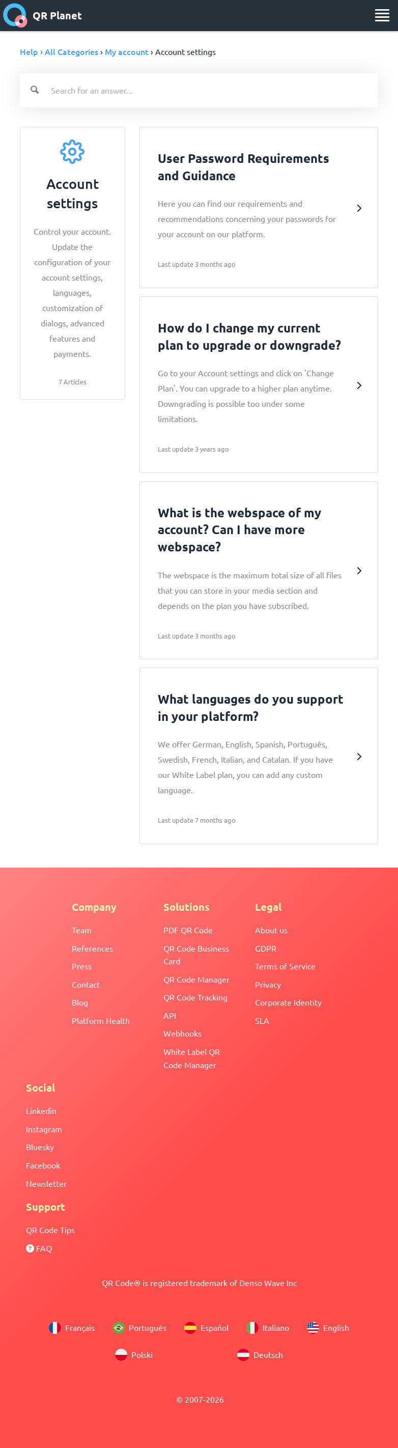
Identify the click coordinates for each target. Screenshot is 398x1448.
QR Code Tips (50, 1229)
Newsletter (46, 1183)
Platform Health (101, 1020)
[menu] (382, 15)
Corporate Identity (288, 1002)
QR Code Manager (196, 979)
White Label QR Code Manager (191, 1058)
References (92, 948)
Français (72, 1328)
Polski (134, 1355)
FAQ (39, 1248)
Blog (80, 1002)
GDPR (265, 948)
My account (127, 51)
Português (139, 1328)
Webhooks (182, 1033)
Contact (86, 984)
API (169, 1015)
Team (82, 930)
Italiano (267, 1328)
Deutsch (260, 1355)
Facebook (43, 1165)
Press (82, 966)
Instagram (44, 1129)
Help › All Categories (59, 51)
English (328, 1328)
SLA (262, 1020)
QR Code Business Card (196, 954)
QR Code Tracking (195, 997)
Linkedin (41, 1110)
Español (206, 1328)
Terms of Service (285, 966)
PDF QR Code (188, 930)
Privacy (268, 984)
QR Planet (42, 15)
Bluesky (40, 1146)
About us (271, 930)
